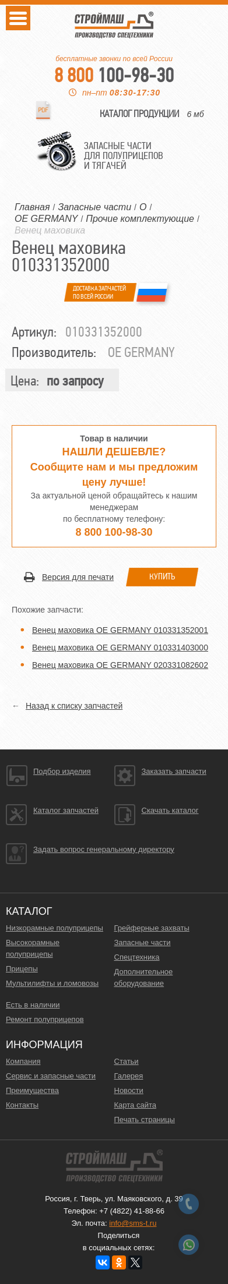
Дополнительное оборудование (143, 977)
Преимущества (32, 1090)
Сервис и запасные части (51, 1075)
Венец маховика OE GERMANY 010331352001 (120, 630)
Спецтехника (137, 957)
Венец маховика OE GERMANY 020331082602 (120, 665)
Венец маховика (50, 230)
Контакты (22, 1105)
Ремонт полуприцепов (45, 1019)
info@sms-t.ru (132, 1223)
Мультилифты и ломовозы (52, 983)
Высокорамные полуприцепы (32, 948)
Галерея (128, 1075)
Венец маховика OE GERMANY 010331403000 (120, 647)
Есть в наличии (32, 1004)
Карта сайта (135, 1105)
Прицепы (22, 968)
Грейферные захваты (152, 928)
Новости (128, 1090)
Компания (23, 1061)
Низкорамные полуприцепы (54, 928)
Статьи (126, 1061)
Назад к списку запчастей (74, 705)
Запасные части (142, 942)
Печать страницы (144, 1119)
